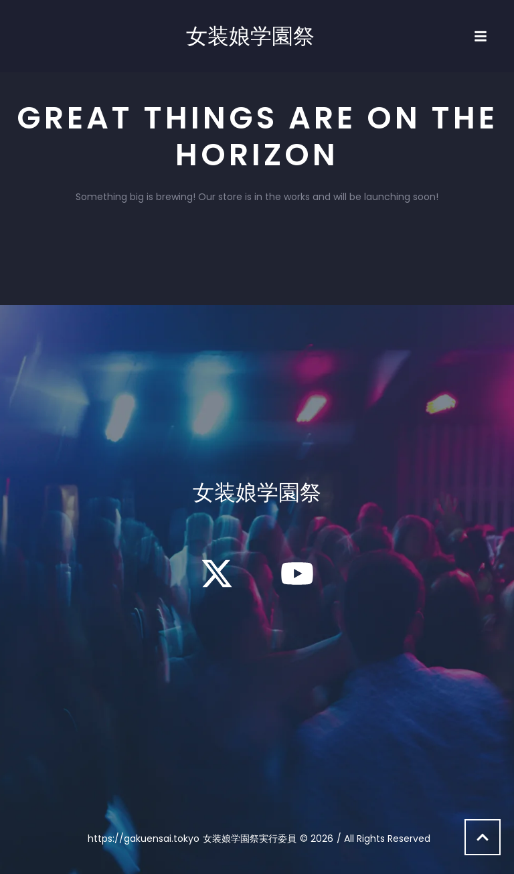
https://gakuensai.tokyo (143, 838)
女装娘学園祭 (250, 36)
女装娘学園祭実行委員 (249, 838)
